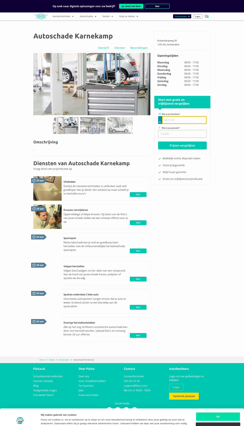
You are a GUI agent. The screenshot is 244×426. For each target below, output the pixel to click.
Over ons (84, 376)
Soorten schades (43, 381)
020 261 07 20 (132, 381)
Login (176, 387)
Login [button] (197, 16)
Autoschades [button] (89, 16)
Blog (35, 385)
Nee (157, 6)
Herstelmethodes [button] (64, 16)
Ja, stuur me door (131, 6)
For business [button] (182, 16)
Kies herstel (138, 195)
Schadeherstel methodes (48, 376)
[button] (206, 16)
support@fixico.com (135, 385)
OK (218, 400)
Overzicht (103, 48)
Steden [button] (109, 16)
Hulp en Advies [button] (129, 16)
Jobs (81, 390)
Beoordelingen (139, 48)
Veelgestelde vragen (45, 390)
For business (86, 385)
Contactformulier (134, 376)
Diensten (120, 48)
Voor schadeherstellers (92, 381)
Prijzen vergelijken (182, 145)
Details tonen (48, 420)
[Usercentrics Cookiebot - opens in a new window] (20, 420)
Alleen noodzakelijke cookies (218, 410)
